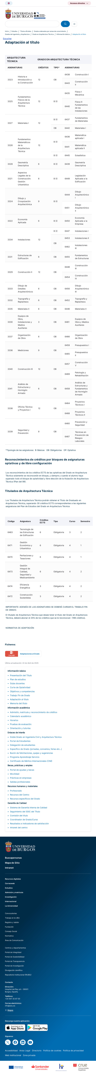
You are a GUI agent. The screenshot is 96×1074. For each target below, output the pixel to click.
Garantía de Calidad (17, 803)
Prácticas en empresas (20, 778)
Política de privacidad (73, 1050)
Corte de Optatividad (20, 687)
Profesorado (16, 790)
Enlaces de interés (16, 732)
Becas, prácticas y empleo (20, 765)
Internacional (10, 901)
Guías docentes (17, 683)
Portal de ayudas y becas (22, 770)
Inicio (7, 31)
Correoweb (10, 883)
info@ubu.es (10, 1006)
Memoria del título (18, 703)
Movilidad (14, 774)
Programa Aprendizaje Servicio (24, 757)
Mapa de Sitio (12, 862)
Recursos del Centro (19, 794)
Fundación (9, 927)
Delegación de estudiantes (22, 745)
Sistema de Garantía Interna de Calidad (28, 807)
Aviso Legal (24, 1050)
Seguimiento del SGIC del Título (25, 811)
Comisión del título (19, 815)
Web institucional (13, 1055)
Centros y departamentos (15, 948)
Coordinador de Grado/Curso (24, 819)
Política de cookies (52, 1050)
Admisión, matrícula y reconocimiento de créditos (33, 712)
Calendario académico (20, 716)
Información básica (63, 34)
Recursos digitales (13, 879)
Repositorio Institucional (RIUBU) (18, 975)
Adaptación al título (19, 699)
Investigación (11, 897)
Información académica (19, 707)
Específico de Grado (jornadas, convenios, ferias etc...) (36, 749)
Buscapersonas (13, 857)
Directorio (37, 1050)
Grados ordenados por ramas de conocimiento (50, 31)
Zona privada (29, 1055)
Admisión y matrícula (14, 892)
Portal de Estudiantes (20, 741)
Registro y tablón (12, 922)
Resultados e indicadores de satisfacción (29, 823)
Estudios (14, 31)
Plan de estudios (18, 679)
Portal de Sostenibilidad (14, 957)
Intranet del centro (19, 827)
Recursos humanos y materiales (23, 786)
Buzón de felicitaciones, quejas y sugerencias (31, 753)
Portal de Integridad (13, 952)
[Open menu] (74, 23)
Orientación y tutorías (20, 728)
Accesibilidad (11, 1050)
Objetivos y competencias (22, 691)
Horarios (14, 720)
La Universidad (11, 906)
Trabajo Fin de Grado (20, 695)
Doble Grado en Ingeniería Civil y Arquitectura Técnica (36, 737)
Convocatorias (11, 913)
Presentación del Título (21, 675)
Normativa (9, 936)
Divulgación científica (13, 970)
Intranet (9, 867)
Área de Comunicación (14, 940)
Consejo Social (11, 931)
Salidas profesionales (20, 782)
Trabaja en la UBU (12, 918)
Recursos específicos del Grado (25, 798)
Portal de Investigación (14, 966)
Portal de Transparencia (14, 961)
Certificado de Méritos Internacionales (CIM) (31, 761)
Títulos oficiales (25, 31)
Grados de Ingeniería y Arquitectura (17, 34)
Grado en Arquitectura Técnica (43, 34)
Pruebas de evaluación (20, 724)
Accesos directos (77, 3)
